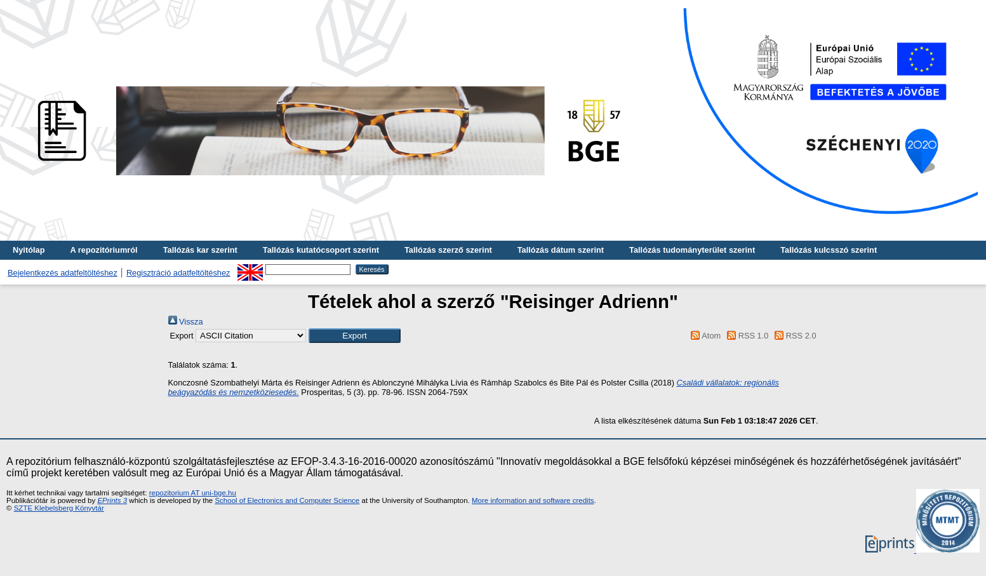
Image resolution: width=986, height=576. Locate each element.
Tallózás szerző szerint (448, 250)
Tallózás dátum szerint (560, 250)
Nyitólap (28, 250)
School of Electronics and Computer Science (287, 500)
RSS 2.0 (793, 335)
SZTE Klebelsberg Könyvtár (59, 508)
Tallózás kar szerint (200, 250)
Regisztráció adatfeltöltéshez (178, 273)
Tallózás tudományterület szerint (692, 250)
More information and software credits (533, 500)
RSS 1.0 (746, 335)
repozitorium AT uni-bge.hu (192, 493)
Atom (704, 335)
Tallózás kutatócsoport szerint (321, 250)
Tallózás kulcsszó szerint (828, 250)
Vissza (185, 321)
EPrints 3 (112, 500)
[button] (355, 335)
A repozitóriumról (103, 250)
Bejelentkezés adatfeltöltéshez (62, 273)
